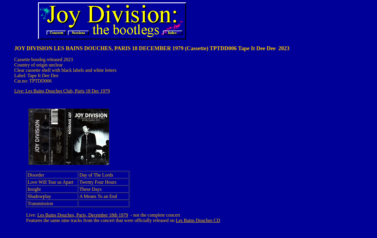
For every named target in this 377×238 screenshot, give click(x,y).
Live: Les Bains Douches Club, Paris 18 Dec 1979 (62, 90)
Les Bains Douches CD (198, 220)
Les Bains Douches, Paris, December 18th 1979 (82, 215)
